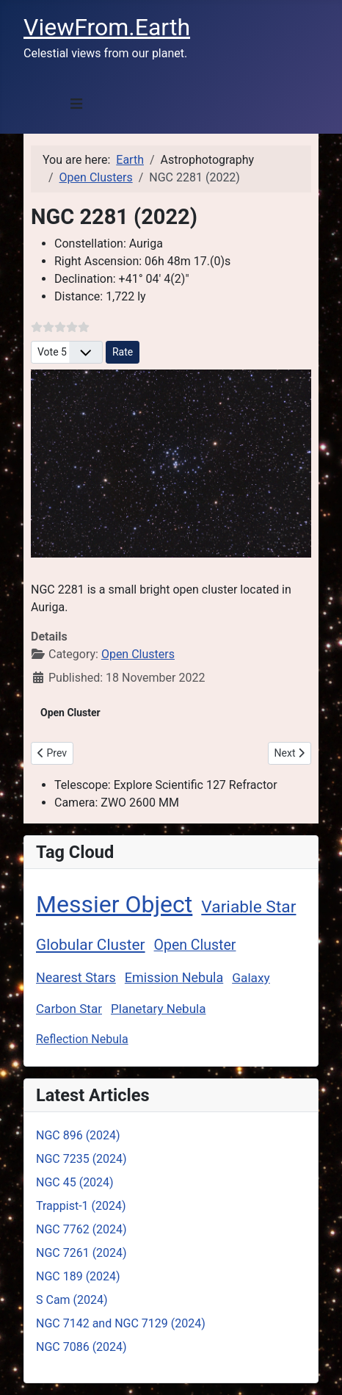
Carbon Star (69, 1008)
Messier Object (114, 904)
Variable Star (248, 907)
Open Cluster (195, 945)
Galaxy (251, 977)
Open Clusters (138, 654)
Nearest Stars (76, 977)
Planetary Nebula (158, 1008)
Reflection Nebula (82, 1039)
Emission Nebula (174, 977)
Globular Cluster (90, 945)
